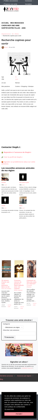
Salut (20, 205)
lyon (5, 208)
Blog (1, 379)
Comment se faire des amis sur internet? (31, 282)
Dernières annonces (6, 376)
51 (16, 77)
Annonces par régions (24, 376)
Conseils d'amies (29, 286)
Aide (24, 28)
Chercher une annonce (11, 330)
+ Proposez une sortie (10, 4)
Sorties (3, 182)
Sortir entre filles (10, 28)
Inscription (28, 4)
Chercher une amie (10, 25)
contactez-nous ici (26, 368)
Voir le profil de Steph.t (13, 157)
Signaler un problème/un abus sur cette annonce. (18, 163)
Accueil (5, 23)
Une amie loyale (24, 182)
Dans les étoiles (6, 288)
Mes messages (17, 23)
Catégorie (6, 324)
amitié (3, 205)
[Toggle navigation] (14, 376)
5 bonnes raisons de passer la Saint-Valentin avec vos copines (19, 284)
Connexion (28, 1)
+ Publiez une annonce (10, 1)
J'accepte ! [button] (19, 414)
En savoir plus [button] (9, 409)
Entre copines (18, 290)
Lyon (16, 79)
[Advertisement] (19, 16)
